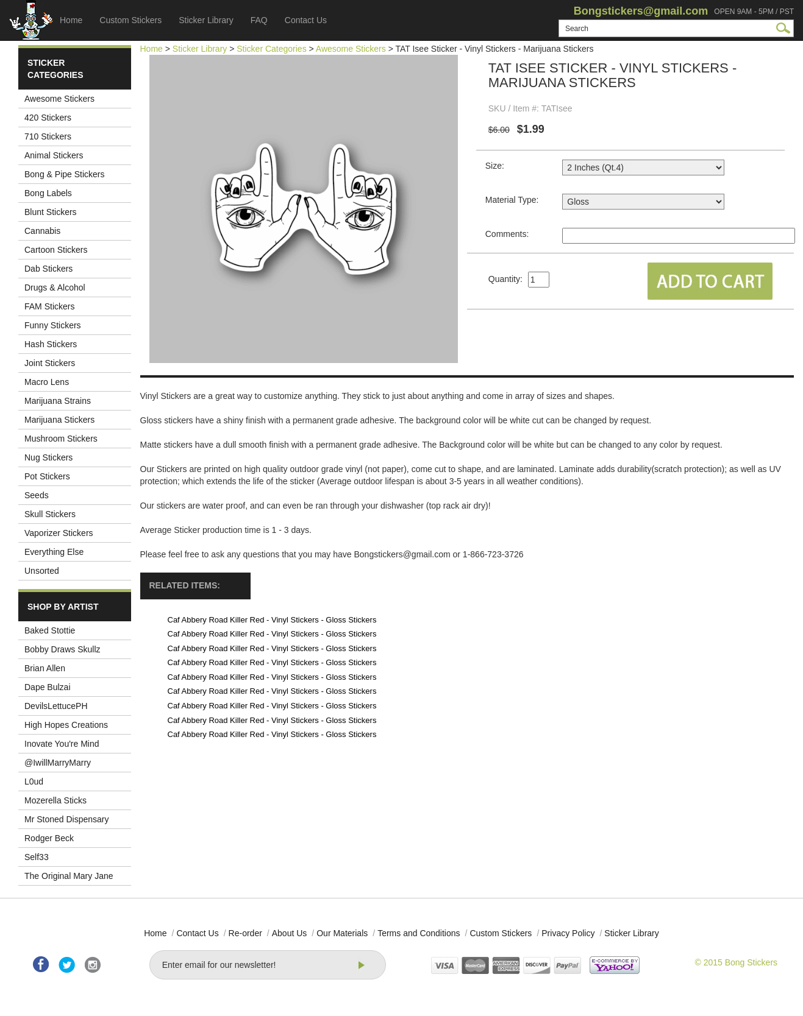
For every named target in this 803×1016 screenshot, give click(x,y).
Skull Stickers (50, 514)
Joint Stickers (49, 363)
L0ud (33, 781)
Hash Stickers (50, 344)
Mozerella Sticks (55, 800)
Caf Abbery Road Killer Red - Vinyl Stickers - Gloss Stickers (272, 619)
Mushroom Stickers (61, 438)
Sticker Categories (271, 49)
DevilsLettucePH (56, 706)
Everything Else (54, 552)
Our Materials (342, 933)
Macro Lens (46, 382)
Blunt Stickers (50, 212)
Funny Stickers (52, 325)
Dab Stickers (48, 268)
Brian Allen (44, 668)
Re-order (245, 933)
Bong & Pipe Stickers (64, 174)
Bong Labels (48, 193)
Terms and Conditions (418, 933)
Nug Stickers (48, 457)
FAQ (259, 20)
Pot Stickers (47, 476)
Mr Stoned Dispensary (66, 819)
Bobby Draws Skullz (62, 649)
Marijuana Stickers (59, 420)
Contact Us (306, 20)
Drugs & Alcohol (54, 287)
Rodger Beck (49, 838)
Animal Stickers (53, 155)
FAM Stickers (49, 306)
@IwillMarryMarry (57, 762)
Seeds (36, 495)
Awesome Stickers (59, 99)
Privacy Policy (567, 933)
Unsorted (41, 571)
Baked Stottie (49, 630)
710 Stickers (47, 136)
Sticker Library (206, 20)
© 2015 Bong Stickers (735, 962)
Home (71, 20)
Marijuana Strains (57, 401)
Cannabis (42, 231)
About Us (289, 933)
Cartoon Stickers (55, 250)
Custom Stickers (130, 20)
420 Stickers (47, 117)
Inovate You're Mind (61, 744)
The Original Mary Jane (68, 876)
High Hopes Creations (66, 725)
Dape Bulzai (47, 687)
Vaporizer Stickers (58, 533)
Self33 (36, 857)
